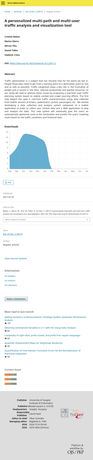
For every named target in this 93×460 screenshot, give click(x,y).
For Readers (10, 276)
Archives (18, 11)
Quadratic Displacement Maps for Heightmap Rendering (33, 342)
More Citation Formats (15, 219)
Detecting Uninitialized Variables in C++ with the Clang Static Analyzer (40, 327)
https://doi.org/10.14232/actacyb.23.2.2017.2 (33, 63)
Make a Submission (16, 298)
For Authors (10, 280)
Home (7, 11)
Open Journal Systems (16, 258)
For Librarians (11, 285)
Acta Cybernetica (16, 3)
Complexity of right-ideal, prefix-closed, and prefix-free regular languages (42, 335)
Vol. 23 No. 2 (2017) (34, 11)
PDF (9, 182)
